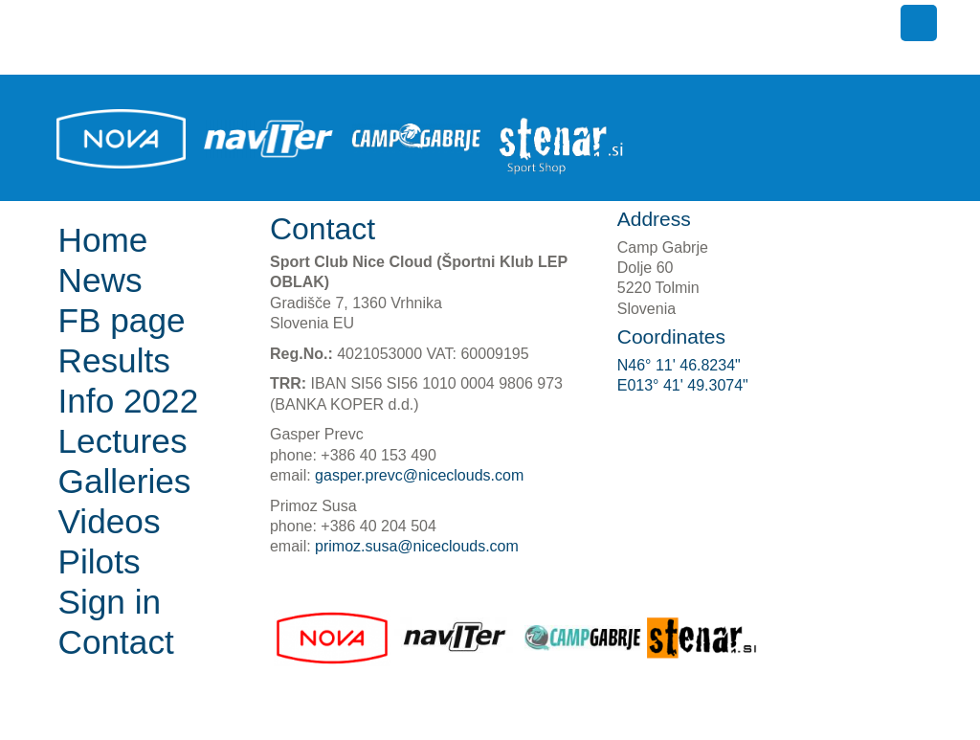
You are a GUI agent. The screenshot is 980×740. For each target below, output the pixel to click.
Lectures (123, 441)
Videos (109, 521)
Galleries (124, 481)
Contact (116, 642)
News (100, 280)
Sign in (110, 601)
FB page (122, 320)
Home (103, 239)
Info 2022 (128, 400)
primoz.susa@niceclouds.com (417, 546)
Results (114, 360)
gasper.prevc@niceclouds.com (419, 475)
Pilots (99, 561)
